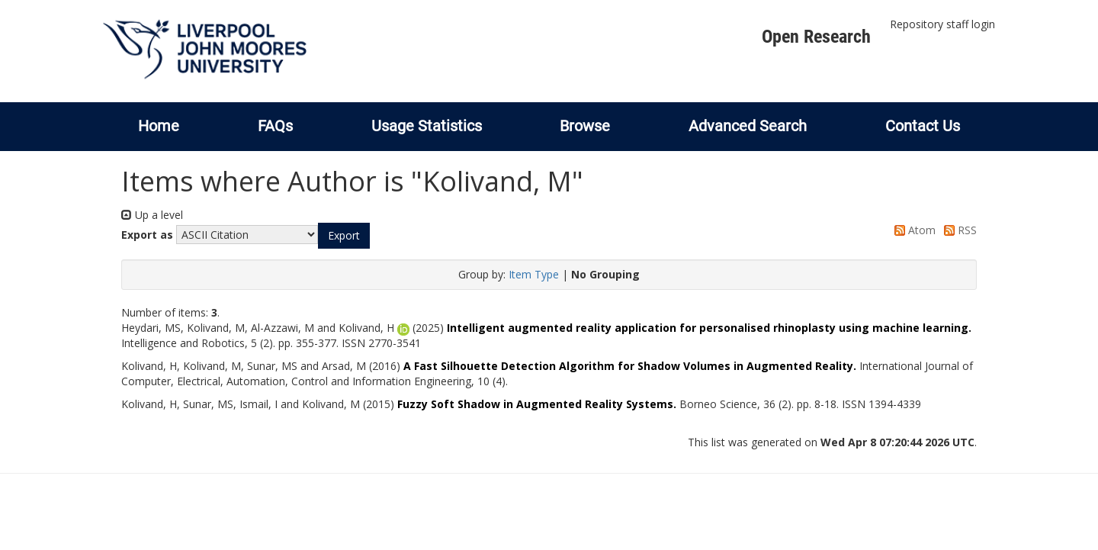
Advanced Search (748, 126)
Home (158, 126)
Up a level (152, 214)
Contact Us (922, 126)
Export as (147, 234)
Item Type (534, 274)
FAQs (275, 126)
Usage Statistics (426, 126)
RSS (958, 230)
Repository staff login (942, 24)
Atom (912, 230)
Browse (585, 126)
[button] (344, 236)
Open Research (816, 36)
